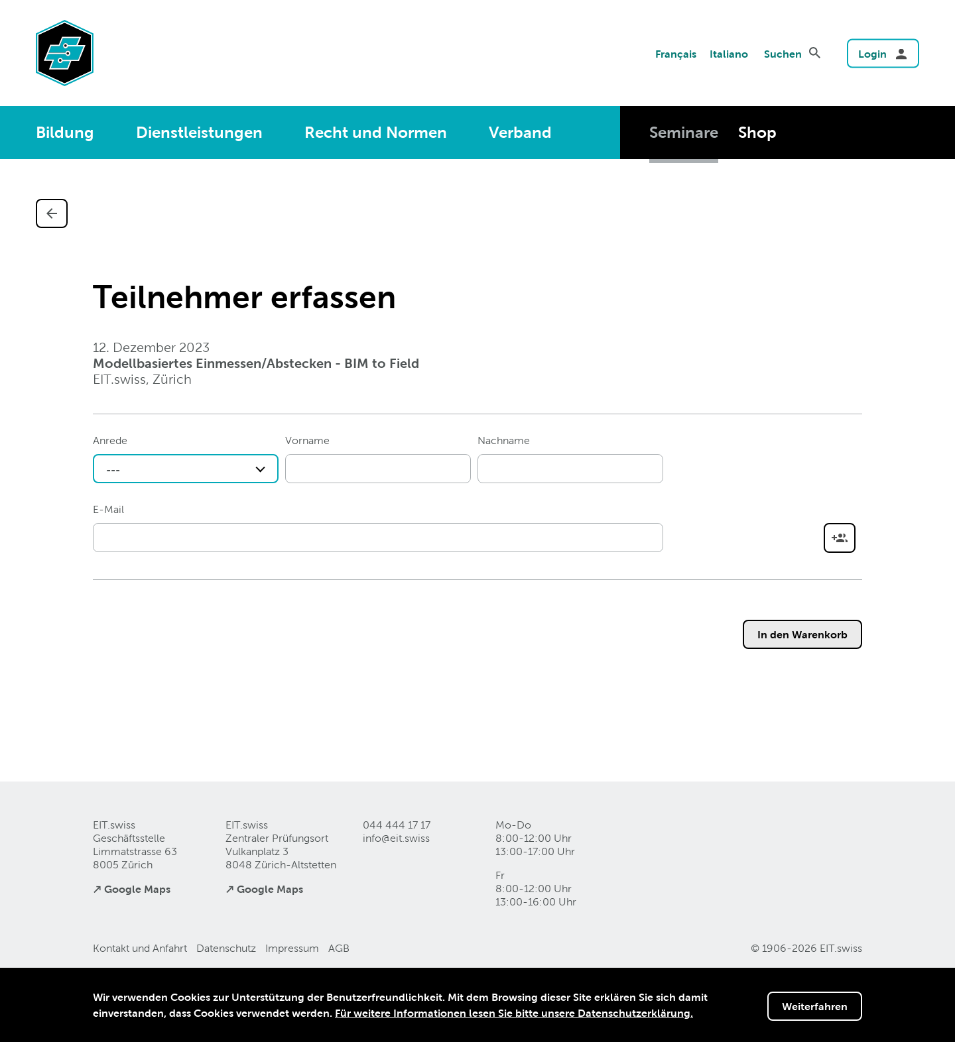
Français (675, 54)
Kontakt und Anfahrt (140, 948)
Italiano (729, 54)
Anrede (110, 440)
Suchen (783, 54)
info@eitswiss (396, 838)
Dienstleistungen (199, 132)
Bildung (65, 132)
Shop (757, 132)
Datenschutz (226, 948)
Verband (520, 132)
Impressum (292, 948)
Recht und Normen (375, 132)
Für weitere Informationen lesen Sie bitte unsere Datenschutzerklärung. (514, 1013)
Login (872, 54)
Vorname (307, 440)
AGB (339, 948)
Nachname (504, 440)
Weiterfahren (815, 1006)
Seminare (683, 132)
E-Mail (108, 509)
